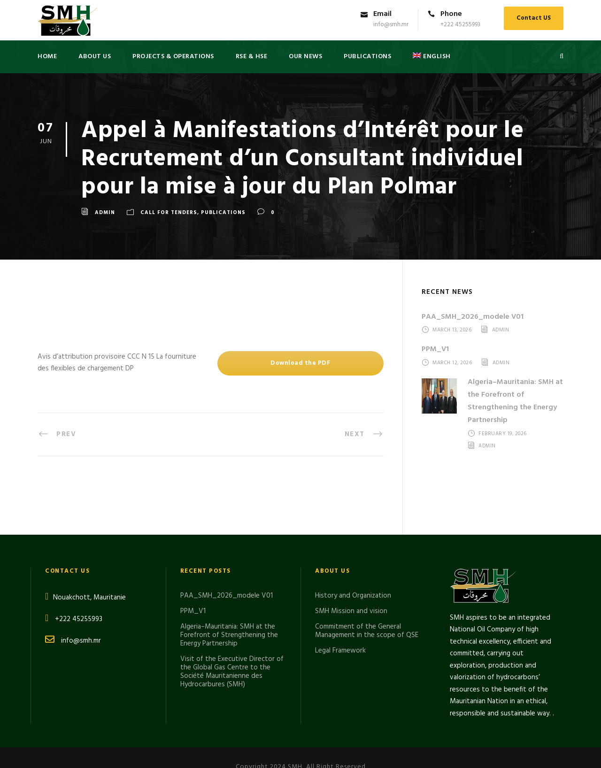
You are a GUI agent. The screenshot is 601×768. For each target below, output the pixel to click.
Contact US (533, 18)
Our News (305, 56)
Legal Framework (340, 598)
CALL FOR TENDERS (168, 212)
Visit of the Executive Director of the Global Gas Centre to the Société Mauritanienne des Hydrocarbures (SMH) (232, 619)
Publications (223, 212)
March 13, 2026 (451, 330)
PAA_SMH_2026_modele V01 (473, 317)
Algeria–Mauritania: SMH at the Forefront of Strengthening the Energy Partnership (515, 401)
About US (94, 56)
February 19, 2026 (502, 434)
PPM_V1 (435, 349)
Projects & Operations (173, 56)
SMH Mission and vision (351, 558)
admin (105, 212)
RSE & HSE (252, 56)
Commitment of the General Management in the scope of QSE (366, 578)
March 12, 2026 (452, 363)
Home (47, 56)
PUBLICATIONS (367, 56)
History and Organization (353, 543)
